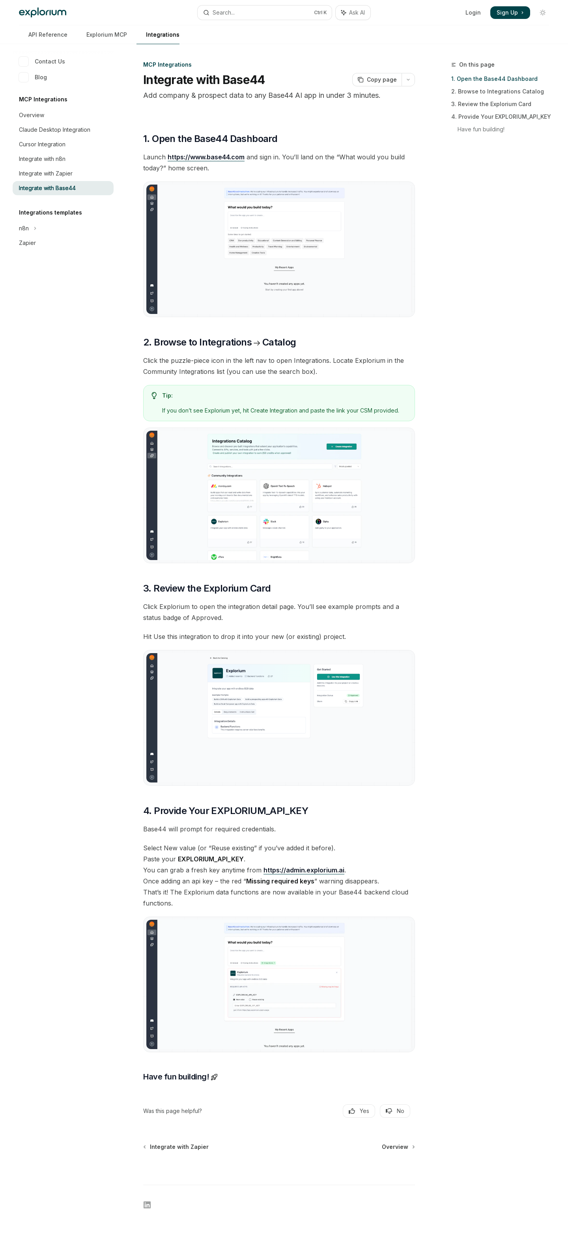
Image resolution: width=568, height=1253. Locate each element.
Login (473, 12)
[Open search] (264, 13)
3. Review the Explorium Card (491, 104)
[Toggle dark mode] (542, 12)
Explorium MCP (102, 37)
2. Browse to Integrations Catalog (497, 91)
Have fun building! (482, 129)
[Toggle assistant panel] (353, 13)
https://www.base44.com (206, 157)
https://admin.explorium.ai (303, 870)
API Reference (43, 37)
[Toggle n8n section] (63, 228)
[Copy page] (377, 79)
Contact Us (42, 61)
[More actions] (408, 79)
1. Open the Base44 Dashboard (494, 78)
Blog (33, 77)
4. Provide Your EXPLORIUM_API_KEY (501, 116)
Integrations (157, 37)
